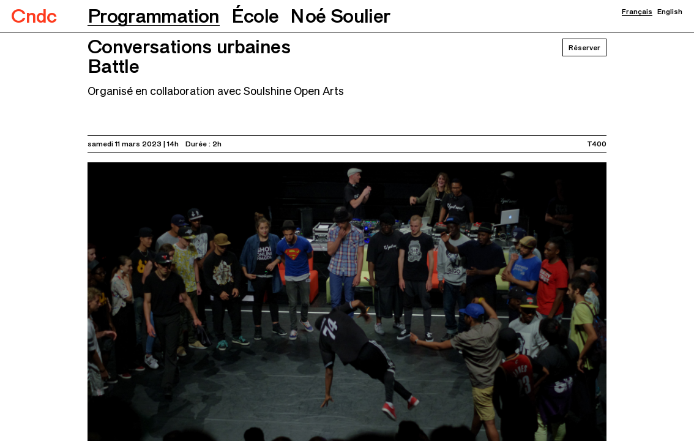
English (669, 11)
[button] (154, 16)
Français (637, 11)
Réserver (584, 47)
